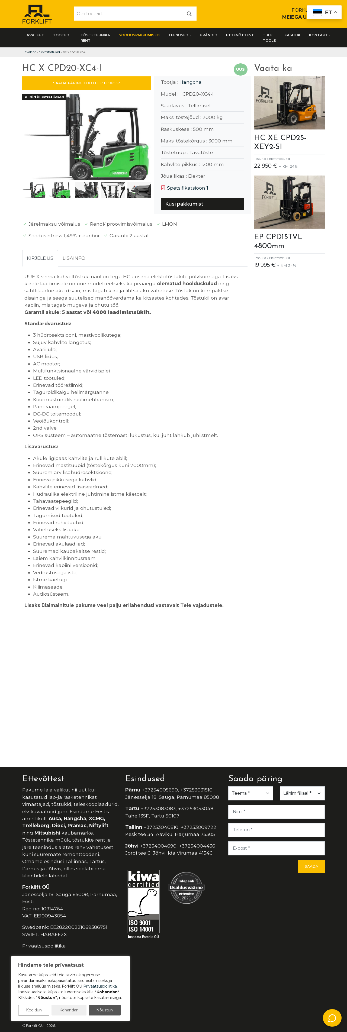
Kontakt (318, 35)
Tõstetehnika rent (95, 38)
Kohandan (69, 1010)
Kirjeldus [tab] (40, 258)
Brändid (208, 35)
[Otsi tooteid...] (128, 13)
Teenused (178, 35)
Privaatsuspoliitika (44, 946)
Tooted (61, 35)
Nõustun (104, 1010)
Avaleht (35, 35)
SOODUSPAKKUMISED (139, 35)
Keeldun (34, 1010)
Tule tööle (269, 38)
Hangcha (190, 82)
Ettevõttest (240, 35)
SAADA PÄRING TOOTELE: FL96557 (86, 83)
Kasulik (292, 35)
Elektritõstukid (49, 52)
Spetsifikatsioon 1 (184, 188)
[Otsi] (189, 13)
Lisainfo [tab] (74, 258)
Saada (311, 866)
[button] (144, 138)
